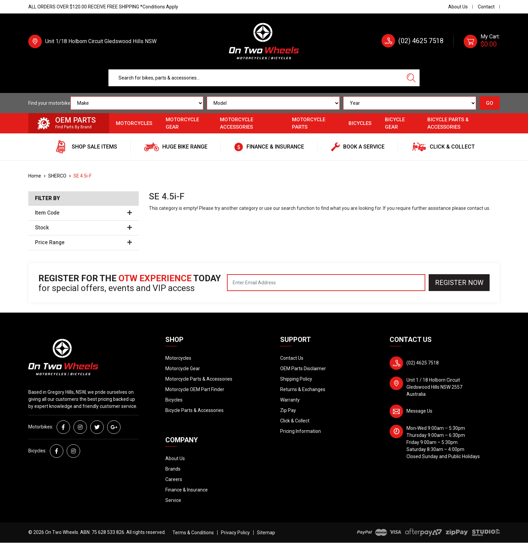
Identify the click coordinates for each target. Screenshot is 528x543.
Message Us (419, 411)
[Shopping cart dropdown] (482, 41)
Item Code (83, 213)
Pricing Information (300, 431)
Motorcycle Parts (308, 123)
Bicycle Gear (395, 123)
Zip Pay (288, 410)
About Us (458, 6)
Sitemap (266, 532)
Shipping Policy (296, 379)
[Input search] (255, 77)
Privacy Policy (235, 532)
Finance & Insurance (186, 489)
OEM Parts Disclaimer (303, 368)
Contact (486, 6)
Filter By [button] (47, 198)
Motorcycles (134, 123)
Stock (83, 228)
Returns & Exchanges (302, 389)
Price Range (83, 242)
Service (173, 500)
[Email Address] (326, 282)
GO (489, 103)
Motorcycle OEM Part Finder (194, 389)
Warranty (290, 400)
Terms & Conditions (193, 532)
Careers (173, 479)
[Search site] (411, 77)
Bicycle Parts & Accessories (448, 123)
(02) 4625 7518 (420, 41)
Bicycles (360, 123)
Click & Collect (294, 420)
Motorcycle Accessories (236, 123)
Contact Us (291, 358)
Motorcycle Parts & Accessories (198, 379)
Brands (172, 469)
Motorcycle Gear (182, 123)
